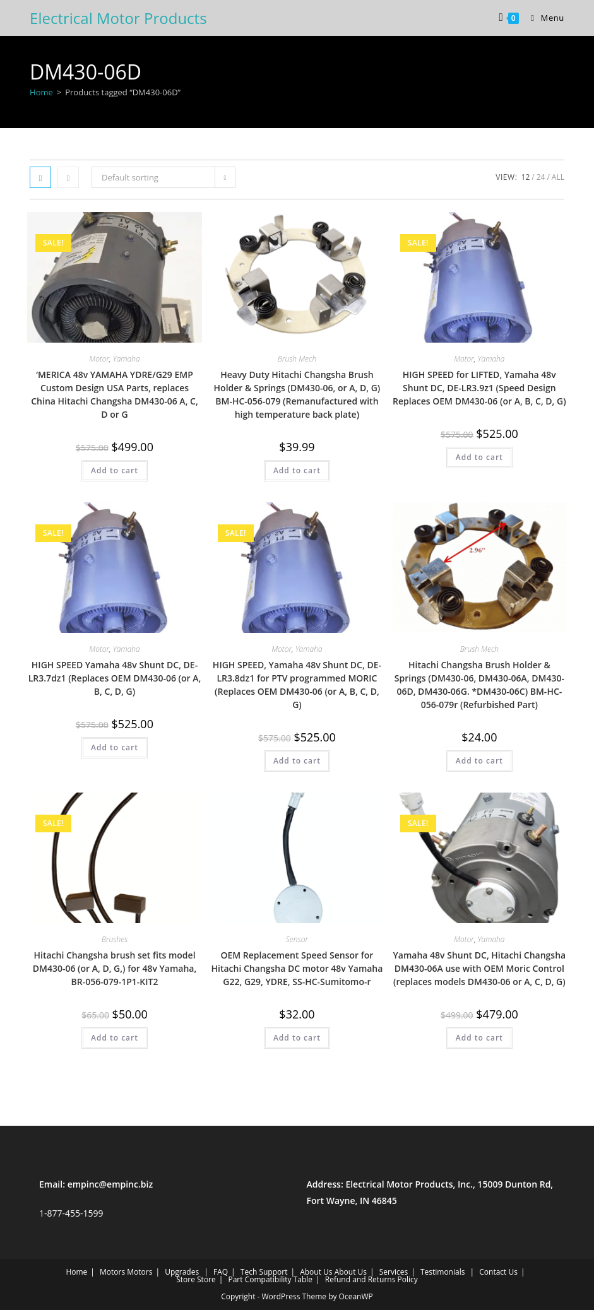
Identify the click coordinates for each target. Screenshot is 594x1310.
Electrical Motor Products (118, 18)
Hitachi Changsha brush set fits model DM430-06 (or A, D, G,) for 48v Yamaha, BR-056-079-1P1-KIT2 (115, 968)
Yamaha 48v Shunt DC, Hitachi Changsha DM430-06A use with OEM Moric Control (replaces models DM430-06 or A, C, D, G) (479, 968)
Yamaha (126, 358)
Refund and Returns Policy (371, 1279)
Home (41, 92)
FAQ (220, 1271)
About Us (316, 1271)
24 (541, 177)
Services (393, 1271)
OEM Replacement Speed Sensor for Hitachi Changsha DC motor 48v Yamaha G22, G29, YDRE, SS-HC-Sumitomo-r (297, 968)
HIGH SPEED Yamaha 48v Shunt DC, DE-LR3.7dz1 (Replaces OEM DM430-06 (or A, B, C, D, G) (114, 678)
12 (525, 177)
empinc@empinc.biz (110, 1184)
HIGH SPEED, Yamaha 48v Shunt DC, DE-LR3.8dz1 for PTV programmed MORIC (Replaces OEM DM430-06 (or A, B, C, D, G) (297, 685)
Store (185, 1279)
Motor (99, 358)
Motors (112, 1271)
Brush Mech (297, 358)
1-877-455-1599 (71, 1213)
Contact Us (498, 1271)
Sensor (297, 939)
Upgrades (182, 1271)
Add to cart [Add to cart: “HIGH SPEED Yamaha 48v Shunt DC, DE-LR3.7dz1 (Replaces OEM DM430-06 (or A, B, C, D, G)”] (114, 747)
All (558, 177)
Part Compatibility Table (270, 1279)
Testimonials (442, 1271)
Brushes (115, 939)
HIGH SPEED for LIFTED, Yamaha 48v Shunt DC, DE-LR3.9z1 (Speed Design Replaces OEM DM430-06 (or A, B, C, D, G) (479, 388)
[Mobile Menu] (542, 17)
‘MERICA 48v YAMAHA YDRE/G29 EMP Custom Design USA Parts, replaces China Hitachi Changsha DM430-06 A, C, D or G (114, 394)
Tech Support (264, 1271)
